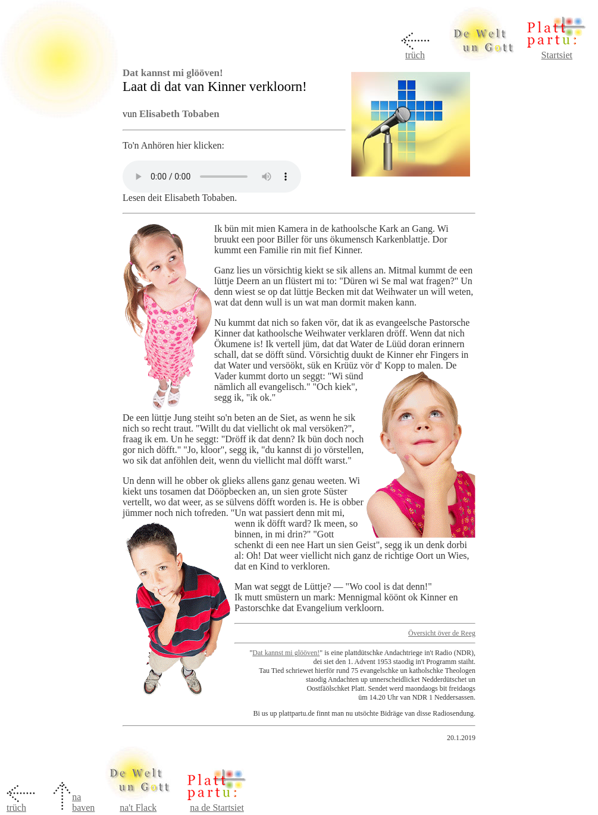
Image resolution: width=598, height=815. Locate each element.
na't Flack (138, 808)
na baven (83, 802)
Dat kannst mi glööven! (286, 653)
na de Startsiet (217, 808)
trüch (415, 55)
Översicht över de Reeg (441, 633)
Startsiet (556, 55)
